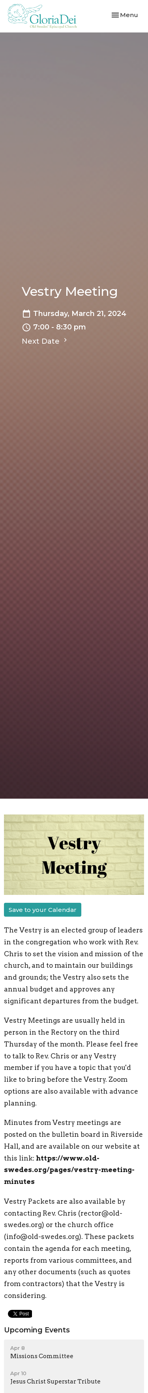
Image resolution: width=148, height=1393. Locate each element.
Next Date (45, 341)
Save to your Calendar (43, 909)
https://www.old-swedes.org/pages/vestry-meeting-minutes (69, 1170)
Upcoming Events (37, 1330)
